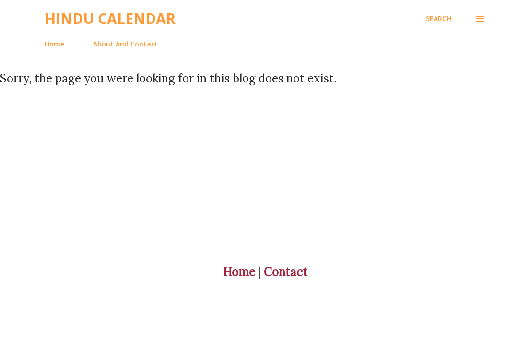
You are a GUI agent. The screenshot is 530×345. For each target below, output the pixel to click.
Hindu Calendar (110, 18)
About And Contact (125, 43)
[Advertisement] (265, 153)
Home (54, 43)
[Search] (438, 19)
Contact (285, 271)
